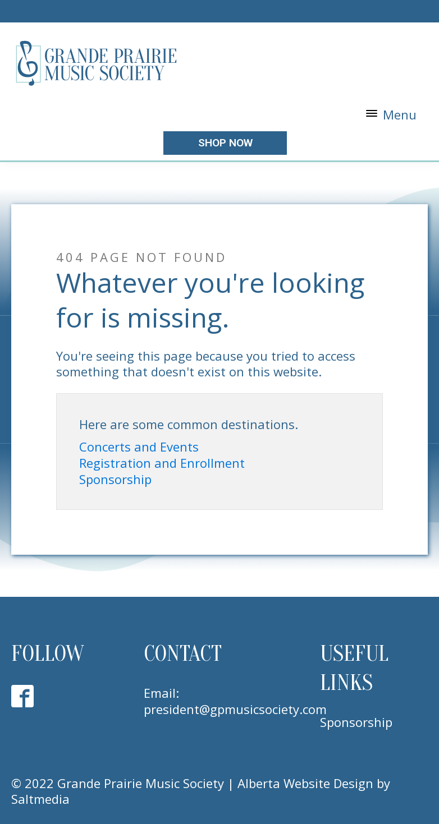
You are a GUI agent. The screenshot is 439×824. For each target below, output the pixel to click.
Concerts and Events (139, 447)
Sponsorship (115, 479)
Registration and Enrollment (162, 463)
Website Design (328, 783)
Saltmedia (40, 798)
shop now (225, 142)
